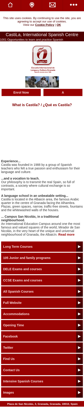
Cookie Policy (44, 24)
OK (59, 24)
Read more (66, 234)
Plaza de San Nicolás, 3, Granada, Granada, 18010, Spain (42, 403)
